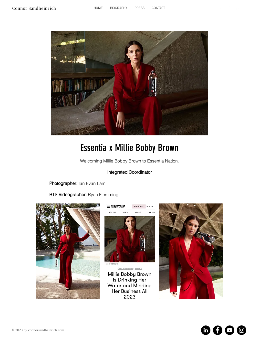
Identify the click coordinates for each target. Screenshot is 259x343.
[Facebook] (217, 330)
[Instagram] (241, 330)
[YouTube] (229, 330)
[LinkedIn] (205, 330)
